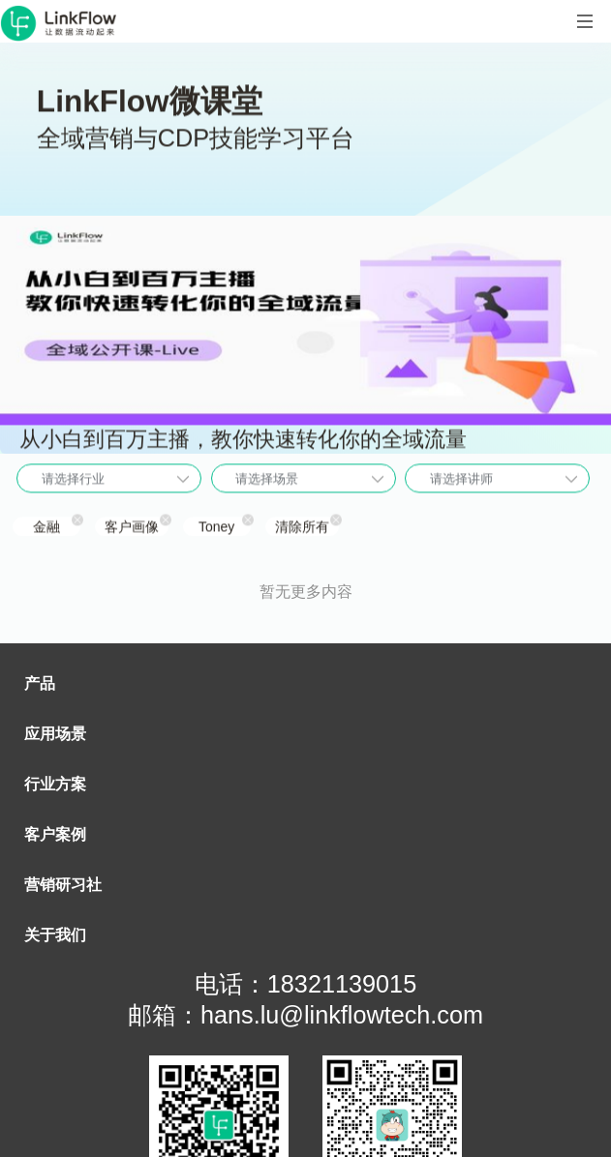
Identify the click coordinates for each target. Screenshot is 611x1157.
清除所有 (302, 528)
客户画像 (132, 528)
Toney (216, 528)
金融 (46, 528)
